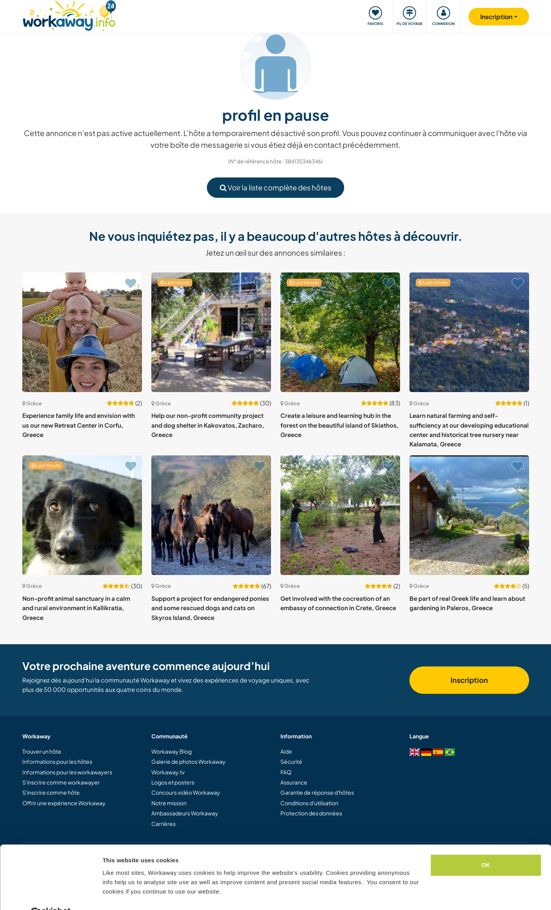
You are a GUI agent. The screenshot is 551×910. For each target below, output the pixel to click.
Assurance (293, 782)
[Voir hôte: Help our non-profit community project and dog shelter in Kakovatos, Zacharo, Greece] (211, 332)
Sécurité (291, 761)
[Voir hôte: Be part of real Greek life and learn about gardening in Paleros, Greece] (469, 515)
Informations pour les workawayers (67, 772)
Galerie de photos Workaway (188, 761)
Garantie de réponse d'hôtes (317, 792)
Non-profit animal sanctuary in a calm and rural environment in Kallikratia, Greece (76, 608)
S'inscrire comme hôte (51, 792)
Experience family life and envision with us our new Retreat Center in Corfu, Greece (78, 425)
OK (485, 846)
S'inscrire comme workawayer (61, 782)
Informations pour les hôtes (57, 761)
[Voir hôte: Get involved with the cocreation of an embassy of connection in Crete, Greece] (340, 515)
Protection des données (311, 813)
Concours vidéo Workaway (185, 792)
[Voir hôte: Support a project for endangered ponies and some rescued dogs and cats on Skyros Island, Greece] (211, 515)
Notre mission (169, 802)
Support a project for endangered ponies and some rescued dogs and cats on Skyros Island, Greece (210, 608)
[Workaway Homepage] (69, 14)
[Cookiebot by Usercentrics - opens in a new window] (50, 895)
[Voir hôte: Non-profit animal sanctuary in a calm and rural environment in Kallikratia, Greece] (82, 515)
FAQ (285, 772)
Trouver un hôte (41, 751)
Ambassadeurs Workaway (184, 813)
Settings (114, 894)
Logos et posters (172, 782)
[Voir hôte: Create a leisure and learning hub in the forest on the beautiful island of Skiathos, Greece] (340, 332)
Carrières (163, 823)
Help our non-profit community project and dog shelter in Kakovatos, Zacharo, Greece (207, 425)
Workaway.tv (168, 772)
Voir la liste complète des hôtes (275, 187)
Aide (286, 751)
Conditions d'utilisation (309, 802)
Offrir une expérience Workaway (64, 802)
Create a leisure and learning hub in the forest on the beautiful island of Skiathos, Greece (339, 425)
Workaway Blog (171, 751)
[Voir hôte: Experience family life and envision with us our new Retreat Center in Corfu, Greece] (82, 332)
